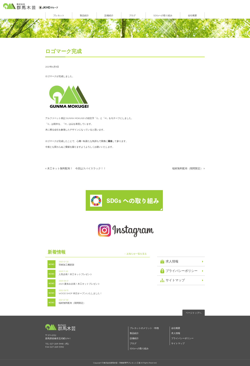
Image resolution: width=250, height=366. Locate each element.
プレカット (58, 15)
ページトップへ (193, 312)
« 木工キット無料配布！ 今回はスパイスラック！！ (75, 168)
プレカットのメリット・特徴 (144, 328)
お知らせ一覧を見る (137, 253)
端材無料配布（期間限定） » (188, 168)
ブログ (132, 15)
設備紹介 (108, 15)
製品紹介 (84, 15)
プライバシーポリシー (182, 271)
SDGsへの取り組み (162, 15)
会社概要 (192, 15)
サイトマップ (175, 280)
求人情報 (172, 261)
